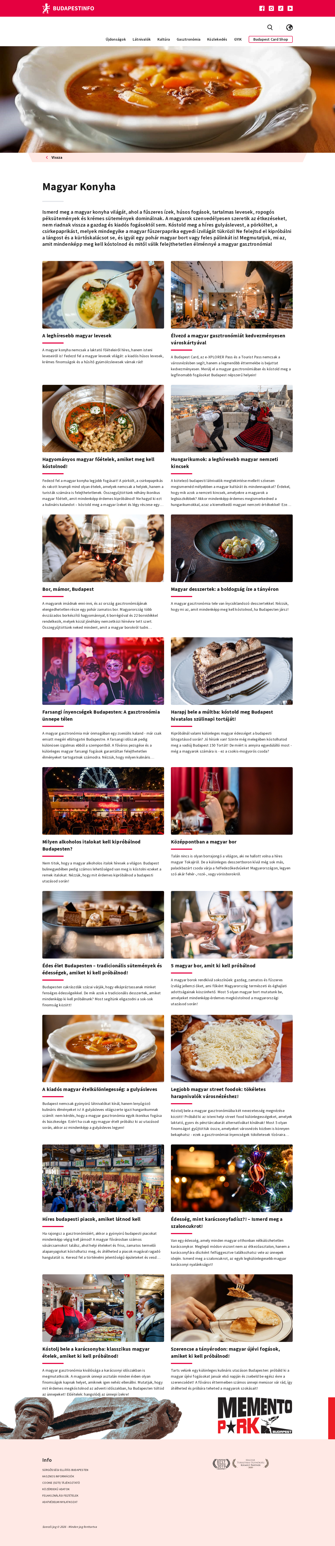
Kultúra (163, 39)
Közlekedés (217, 39)
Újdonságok (116, 39)
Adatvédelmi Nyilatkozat (60, 1502)
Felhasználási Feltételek (60, 1495)
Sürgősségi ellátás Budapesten (65, 1470)
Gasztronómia (188, 39)
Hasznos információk (58, 1476)
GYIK (238, 39)
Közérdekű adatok (56, 1489)
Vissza (54, 157)
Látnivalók (142, 39)
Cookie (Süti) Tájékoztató (61, 1483)
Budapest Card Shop (270, 39)
